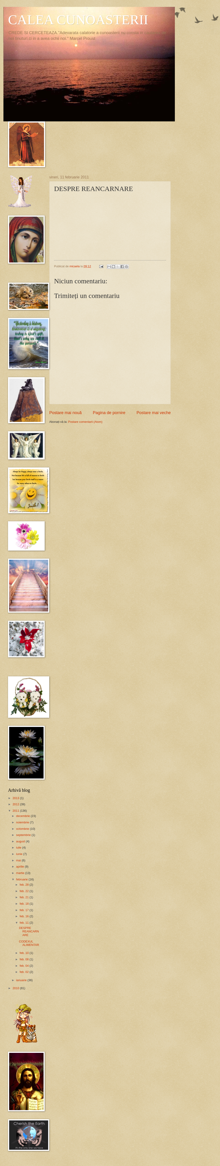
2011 (16, 810)
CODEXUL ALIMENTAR (29, 943)
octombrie (23, 828)
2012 (16, 804)
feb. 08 (25, 959)
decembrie (23, 816)
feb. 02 (25, 972)
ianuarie (21, 980)
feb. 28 (25, 884)
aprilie (20, 866)
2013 (16, 798)
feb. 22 (25, 891)
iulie (19, 847)
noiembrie (23, 822)
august (21, 841)
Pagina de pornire (109, 412)
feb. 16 (25, 916)
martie (20, 873)
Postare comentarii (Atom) (85, 421)
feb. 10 (25, 953)
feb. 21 (25, 897)
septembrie (23, 835)
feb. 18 (25, 903)
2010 (16, 988)
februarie (22, 879)
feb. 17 (25, 910)
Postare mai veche (154, 412)
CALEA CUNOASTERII (78, 19)
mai (19, 860)
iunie (19, 854)
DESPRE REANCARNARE (29, 931)
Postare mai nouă (65, 412)
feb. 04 (25, 965)
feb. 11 (25, 922)
